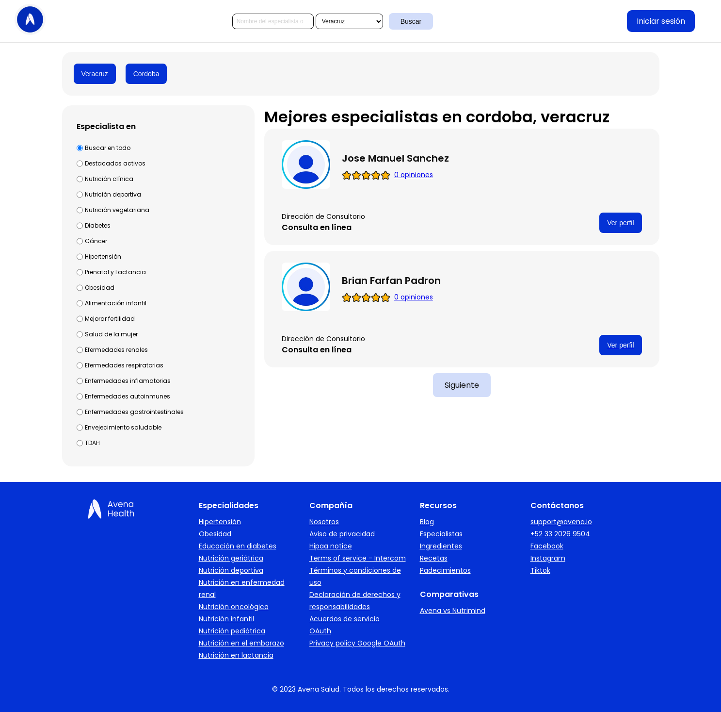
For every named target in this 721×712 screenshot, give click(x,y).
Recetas (434, 558)
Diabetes (98, 225)
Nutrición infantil (226, 619)
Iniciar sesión (661, 21)
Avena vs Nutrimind (452, 610)
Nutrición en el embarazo (241, 643)
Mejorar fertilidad (110, 319)
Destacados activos (115, 163)
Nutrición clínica (109, 179)
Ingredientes (441, 546)
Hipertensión (103, 256)
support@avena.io (561, 522)
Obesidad (99, 287)
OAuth (320, 631)
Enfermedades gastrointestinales (134, 412)
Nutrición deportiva (113, 194)
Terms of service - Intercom (357, 558)
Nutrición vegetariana (117, 210)
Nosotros (324, 522)
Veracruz (94, 74)
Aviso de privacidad (342, 534)
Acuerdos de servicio (344, 619)
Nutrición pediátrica (232, 631)
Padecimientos (445, 570)
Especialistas (441, 534)
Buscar (411, 21)
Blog (427, 522)
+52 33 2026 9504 (560, 534)
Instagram (547, 558)
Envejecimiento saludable (123, 427)
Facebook (546, 546)
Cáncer (96, 241)
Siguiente (462, 385)
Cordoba (146, 74)
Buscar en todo (107, 148)
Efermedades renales (116, 350)
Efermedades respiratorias (124, 365)
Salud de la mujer (111, 334)
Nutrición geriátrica (231, 558)
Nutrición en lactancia (236, 655)
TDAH (92, 443)
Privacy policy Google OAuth (357, 643)
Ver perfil (620, 223)
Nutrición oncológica (234, 607)
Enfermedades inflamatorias (128, 381)
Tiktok (540, 570)
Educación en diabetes (237, 546)
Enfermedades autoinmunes (127, 396)
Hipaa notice (330, 546)
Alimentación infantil (115, 303)
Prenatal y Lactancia (115, 272)
